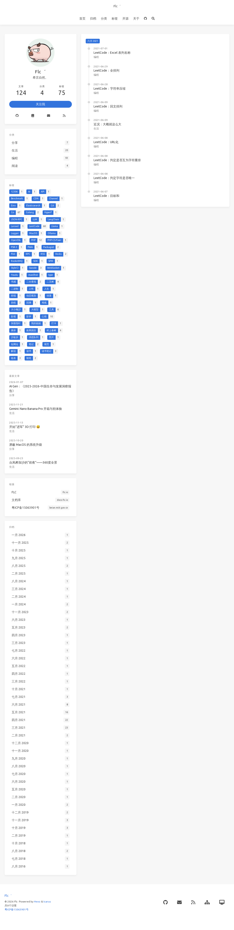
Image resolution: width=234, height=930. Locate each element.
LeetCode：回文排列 (108, 106)
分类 (104, 18)
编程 (96, 56)
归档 (93, 18)
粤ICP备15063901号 (17, 909)
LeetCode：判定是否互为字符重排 (117, 160)
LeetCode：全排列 (106, 70)
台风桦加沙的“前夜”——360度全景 (33, 462)
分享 (12, 395)
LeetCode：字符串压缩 (109, 88)
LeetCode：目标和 (106, 196)
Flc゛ (117, 6)
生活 (96, 128)
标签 (115, 18)
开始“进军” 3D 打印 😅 (24, 427)
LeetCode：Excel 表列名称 (112, 52)
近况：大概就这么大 (107, 124)
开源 (125, 18)
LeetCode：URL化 (106, 142)
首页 (82, 18)
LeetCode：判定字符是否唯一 (114, 178)
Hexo (37, 901)
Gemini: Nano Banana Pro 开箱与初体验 (35, 408)
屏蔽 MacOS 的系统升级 (25, 444)
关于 (136, 18)
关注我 (40, 104)
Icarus (47, 901)
